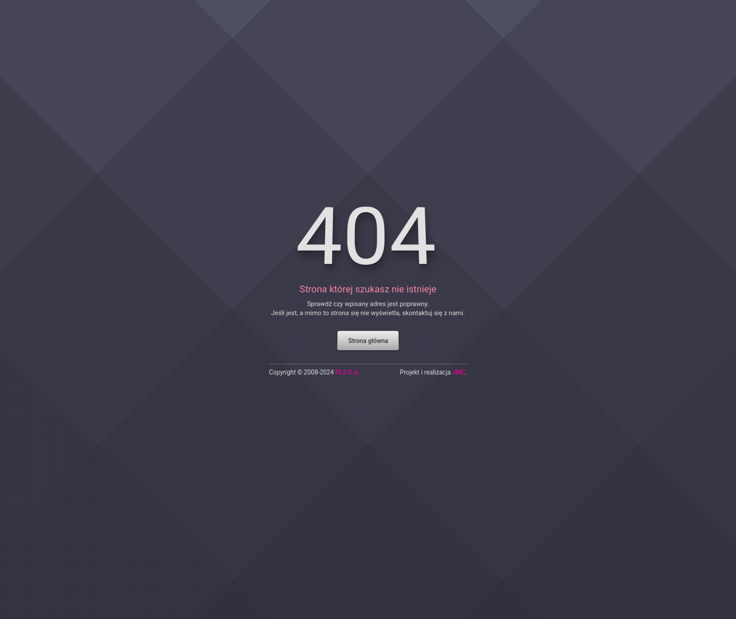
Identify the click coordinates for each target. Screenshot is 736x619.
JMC (469, 343)
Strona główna (368, 310)
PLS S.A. (345, 343)
